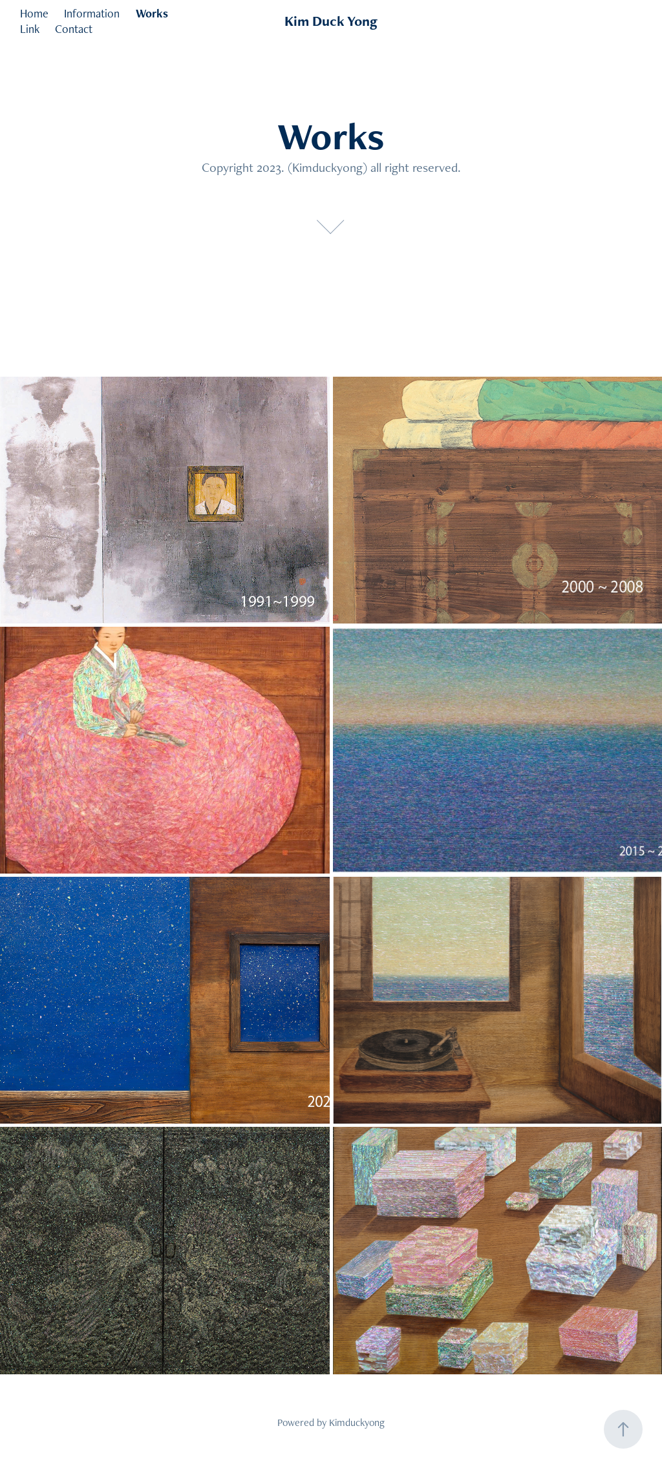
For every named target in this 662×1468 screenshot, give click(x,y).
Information (92, 13)
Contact (73, 28)
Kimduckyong (357, 1422)
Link (29, 28)
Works (152, 13)
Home (34, 13)
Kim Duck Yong (331, 21)
